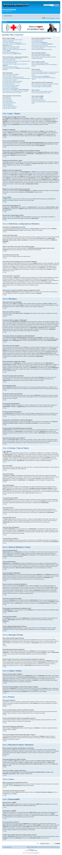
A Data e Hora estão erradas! (9, 59)
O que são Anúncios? (7, 104)
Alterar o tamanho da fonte (58, 15)
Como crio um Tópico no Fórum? (10, 75)
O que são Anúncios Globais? (9, 102)
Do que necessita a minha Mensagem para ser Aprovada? (15, 91)
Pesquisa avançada (55, 6)
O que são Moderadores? (37, 41)
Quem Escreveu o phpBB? (37, 97)
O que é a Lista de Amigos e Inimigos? (40, 63)
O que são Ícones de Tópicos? (9, 108)
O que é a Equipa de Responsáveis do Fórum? (42, 49)
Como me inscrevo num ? (42, 43)
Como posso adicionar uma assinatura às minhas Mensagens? (16, 78)
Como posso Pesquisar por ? (41, 76)
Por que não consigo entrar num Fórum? (11, 82)
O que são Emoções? (7, 99)
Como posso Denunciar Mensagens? (11, 88)
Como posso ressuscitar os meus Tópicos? (12, 92)
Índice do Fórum (8, 15)
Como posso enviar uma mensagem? (11, 74)
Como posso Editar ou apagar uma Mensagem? (13, 77)
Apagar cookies (34, 847)
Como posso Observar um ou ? (42, 85)
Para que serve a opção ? (12, 53)
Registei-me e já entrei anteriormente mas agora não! (14, 49)
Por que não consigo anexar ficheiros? (11, 85)
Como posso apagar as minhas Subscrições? (41, 86)
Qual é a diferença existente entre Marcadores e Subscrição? (45, 83)
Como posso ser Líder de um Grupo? (40, 45)
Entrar (58, 18)
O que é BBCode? (7, 97)
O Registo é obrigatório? (8, 41)
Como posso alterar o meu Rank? (10, 66)
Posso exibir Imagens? (8, 101)
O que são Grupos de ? (39, 42)
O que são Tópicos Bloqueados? (10, 106)
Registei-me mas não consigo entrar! (11, 48)
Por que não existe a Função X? (39, 100)
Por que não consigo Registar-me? (10, 52)
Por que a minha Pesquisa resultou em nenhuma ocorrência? (45, 72)
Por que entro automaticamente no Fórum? (12, 42)
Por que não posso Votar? (8, 84)
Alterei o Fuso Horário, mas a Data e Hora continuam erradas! (16, 61)
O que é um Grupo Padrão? (38, 48)
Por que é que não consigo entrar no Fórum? (12, 39)
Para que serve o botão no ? (16, 89)
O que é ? (7, 50)
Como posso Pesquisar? (37, 70)
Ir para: (37, 843)
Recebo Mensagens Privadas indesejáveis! (41, 55)
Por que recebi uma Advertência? (10, 86)
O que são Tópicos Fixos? (8, 105)
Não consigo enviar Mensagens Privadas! (41, 54)
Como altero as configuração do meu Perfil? (12, 58)
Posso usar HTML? (7, 98)
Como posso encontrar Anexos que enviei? (41, 92)
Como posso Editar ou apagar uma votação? (12, 81)
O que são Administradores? (38, 39)
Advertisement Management (33, 852)
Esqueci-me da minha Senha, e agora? (11, 46)
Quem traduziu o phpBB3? (37, 98)
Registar (53, 18)
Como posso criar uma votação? (10, 79)
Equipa (28, 847)
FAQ (48, 18)
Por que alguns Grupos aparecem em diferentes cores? (44, 46)
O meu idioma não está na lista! (10, 62)
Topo (5, 126)
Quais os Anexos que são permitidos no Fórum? (42, 91)
